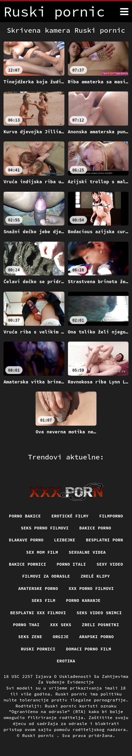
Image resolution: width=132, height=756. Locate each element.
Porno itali (71, 564)
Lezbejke (64, 539)
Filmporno (111, 516)
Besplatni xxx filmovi (38, 612)
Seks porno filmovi (45, 528)
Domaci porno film (88, 649)
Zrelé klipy (95, 576)
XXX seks (60, 624)
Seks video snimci (99, 612)
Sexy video (109, 564)
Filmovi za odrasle (46, 576)
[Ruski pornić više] (124, 11)
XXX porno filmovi (91, 588)
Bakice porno (95, 528)
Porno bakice (25, 516)
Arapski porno (96, 636)
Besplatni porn (104, 539)
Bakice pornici (27, 564)
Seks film (43, 600)
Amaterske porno (38, 588)
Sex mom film (42, 552)
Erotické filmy (70, 516)
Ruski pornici (38, 649)
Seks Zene (30, 636)
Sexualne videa (87, 552)
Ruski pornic (39, 735)
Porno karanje (83, 600)
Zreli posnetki (100, 624)
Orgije (61, 636)
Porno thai (26, 624)
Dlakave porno (26, 539)
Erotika (66, 660)
